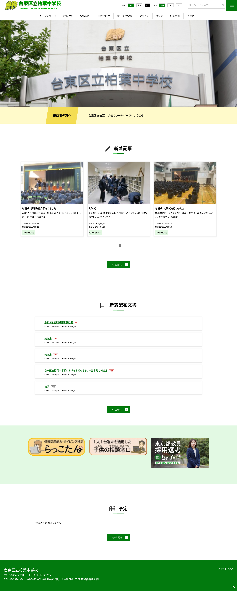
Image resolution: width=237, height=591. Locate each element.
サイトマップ (227, 568)
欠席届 (48, 338)
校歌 (47, 386)
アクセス (144, 16)
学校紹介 (85, 16)
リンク (159, 16)
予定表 (191, 16)
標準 (162, 5)
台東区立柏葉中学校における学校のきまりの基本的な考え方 (76, 370)
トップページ (49, 16)
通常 (131, 5)
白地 (139, 5)
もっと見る (117, 264)
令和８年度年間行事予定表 (58, 322)
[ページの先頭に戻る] (233, 587)
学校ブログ (104, 16)
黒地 (147, 5)
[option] (118, 63)
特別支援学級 (124, 16)
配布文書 (175, 16)
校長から (68, 16)
